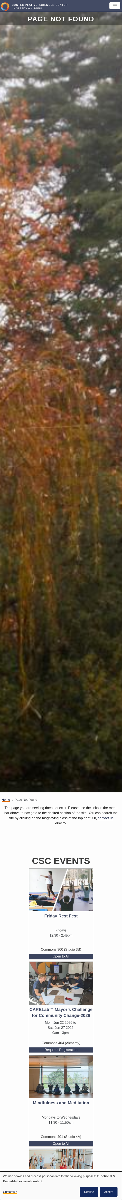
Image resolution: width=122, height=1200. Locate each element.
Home (6, 799)
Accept (108, 1192)
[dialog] (61, 1185)
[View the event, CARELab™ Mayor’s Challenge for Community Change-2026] (61, 1001)
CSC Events (61, 879)
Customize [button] (10, 1192)
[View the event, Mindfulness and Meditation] (61, 1095)
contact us (105, 818)
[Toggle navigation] (114, 5)
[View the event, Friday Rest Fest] (61, 908)
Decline (89, 1192)
